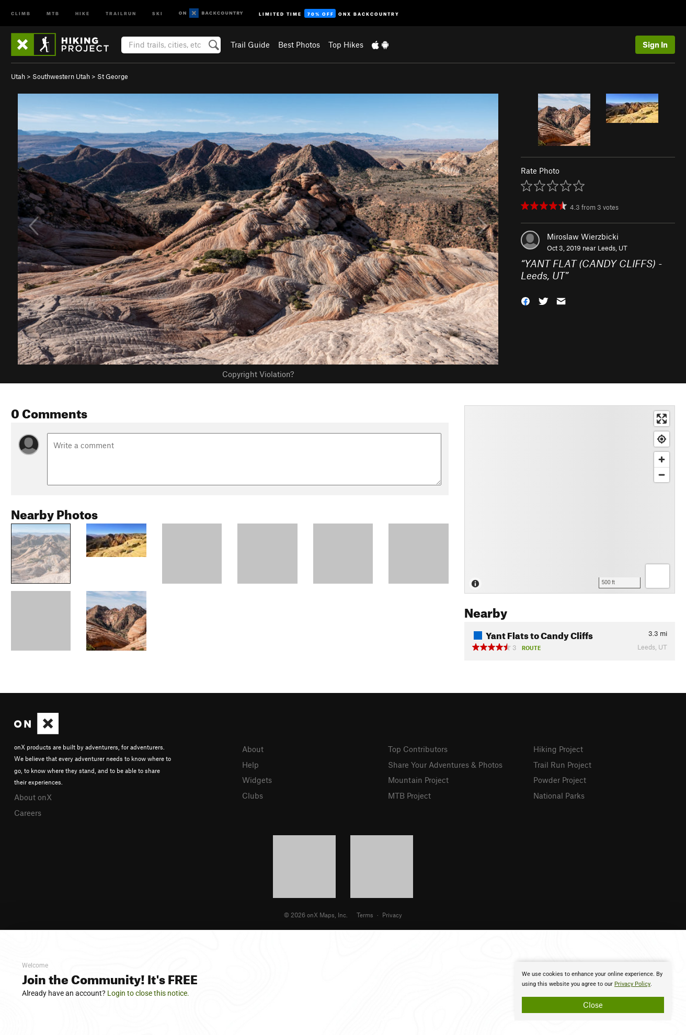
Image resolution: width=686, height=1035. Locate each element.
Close (593, 1004)
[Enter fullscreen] (661, 418)
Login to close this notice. (148, 993)
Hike (82, 12)
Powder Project (559, 779)
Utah (18, 76)
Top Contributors (418, 749)
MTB (53, 12)
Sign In (655, 44)
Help (250, 764)
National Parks (559, 795)
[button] (525, 300)
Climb (21, 12)
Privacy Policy (632, 984)
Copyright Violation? (258, 374)
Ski (157, 12)
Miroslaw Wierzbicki (583, 236)
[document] (593, 991)
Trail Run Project (562, 764)
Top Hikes (345, 44)
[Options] (657, 576)
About (253, 749)
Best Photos (299, 44)
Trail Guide (250, 44)
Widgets (257, 779)
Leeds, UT (612, 248)
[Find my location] (661, 439)
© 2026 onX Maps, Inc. (316, 914)
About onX (33, 797)
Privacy (392, 914)
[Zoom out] (661, 474)
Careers (27, 812)
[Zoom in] (661, 459)
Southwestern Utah (61, 76)
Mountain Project (418, 779)
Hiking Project (558, 749)
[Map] (569, 499)
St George (112, 76)
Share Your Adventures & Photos (445, 764)
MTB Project (409, 795)
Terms (365, 914)
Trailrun (121, 12)
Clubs (252, 795)
